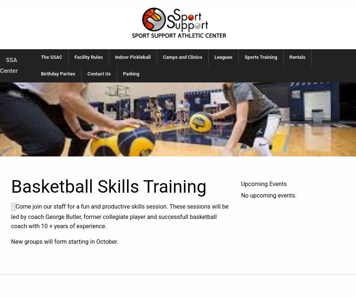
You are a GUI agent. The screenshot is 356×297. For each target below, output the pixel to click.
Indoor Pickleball (133, 57)
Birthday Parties (58, 74)
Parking (131, 74)
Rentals (297, 57)
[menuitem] (52, 57)
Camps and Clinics (182, 57)
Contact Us (99, 74)
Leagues (224, 57)
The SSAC (51, 57)
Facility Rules (89, 57)
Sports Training (260, 57)
